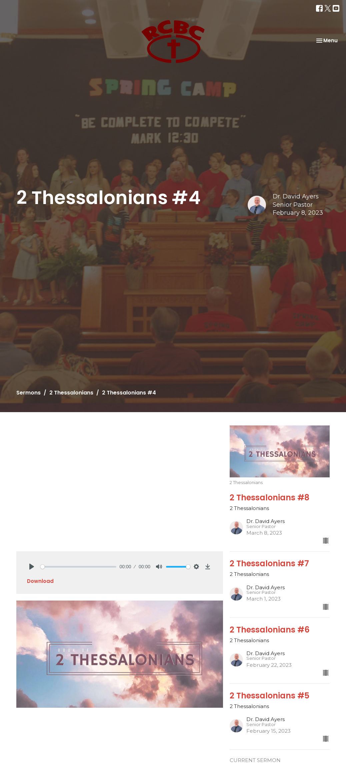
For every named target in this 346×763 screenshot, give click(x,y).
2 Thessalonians (71, 392)
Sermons (28, 392)
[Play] (31, 566)
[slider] (78, 567)
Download (40, 581)
